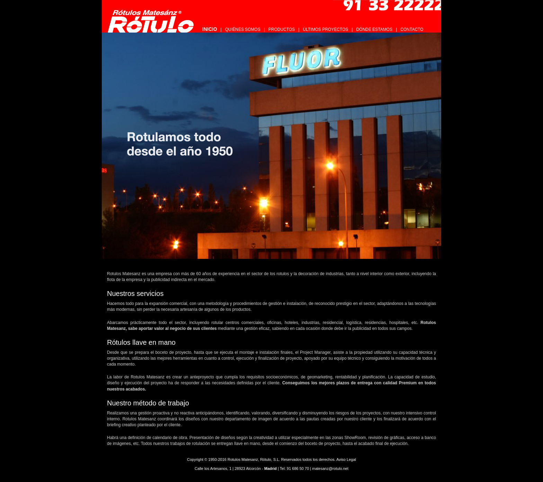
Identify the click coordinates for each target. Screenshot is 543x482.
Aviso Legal (346, 459)
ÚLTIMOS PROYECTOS (325, 29)
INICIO (209, 29)
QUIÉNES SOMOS (242, 29)
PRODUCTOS (281, 29)
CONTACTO (411, 29)
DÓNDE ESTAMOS (374, 29)
